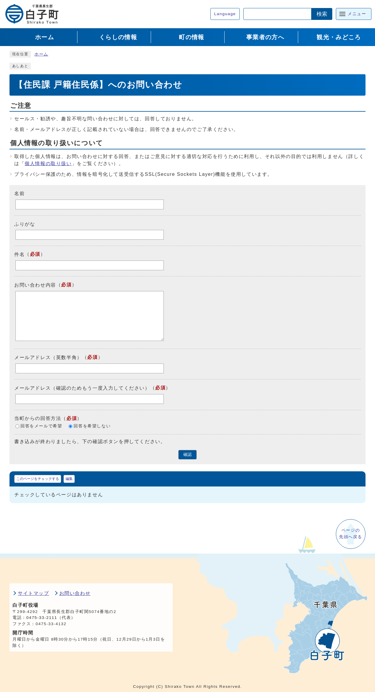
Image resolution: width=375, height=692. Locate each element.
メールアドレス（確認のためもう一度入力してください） (82, 388)
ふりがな (24, 223)
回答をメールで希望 (41, 426)
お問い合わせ (75, 593)
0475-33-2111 (41, 617)
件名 (19, 254)
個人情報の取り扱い (48, 163)
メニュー (357, 14)
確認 (187, 454)
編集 (69, 479)
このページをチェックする (37, 479)
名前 (19, 193)
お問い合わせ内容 (35, 284)
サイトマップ (33, 593)
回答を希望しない (92, 426)
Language (225, 14)
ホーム (41, 54)
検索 (322, 14)
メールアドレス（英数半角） (48, 357)
